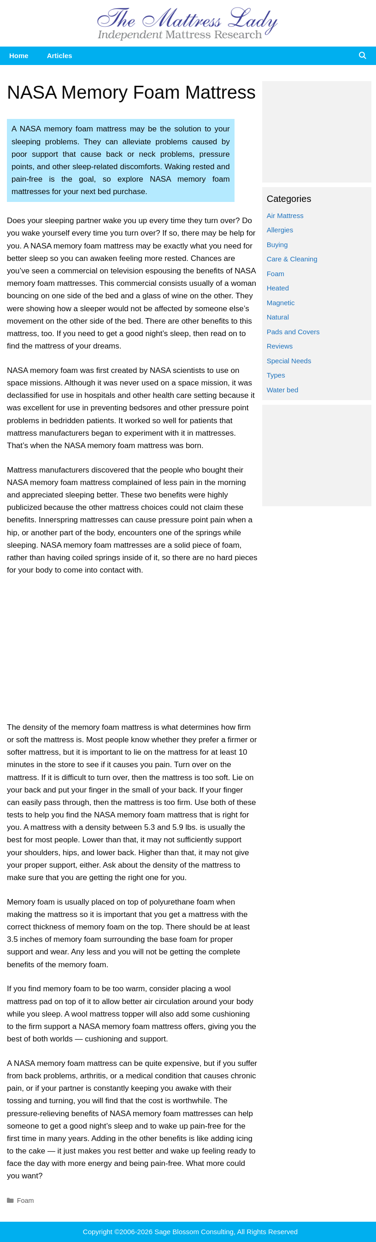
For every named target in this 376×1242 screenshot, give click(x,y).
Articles (59, 55)
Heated (278, 288)
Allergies (280, 230)
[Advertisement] (132, 652)
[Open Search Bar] (362, 56)
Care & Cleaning (292, 259)
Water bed (283, 390)
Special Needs (289, 361)
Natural (278, 317)
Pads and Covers (293, 332)
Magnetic (281, 303)
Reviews (280, 346)
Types (276, 375)
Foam (25, 1200)
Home (19, 55)
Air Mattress (285, 215)
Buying (277, 244)
